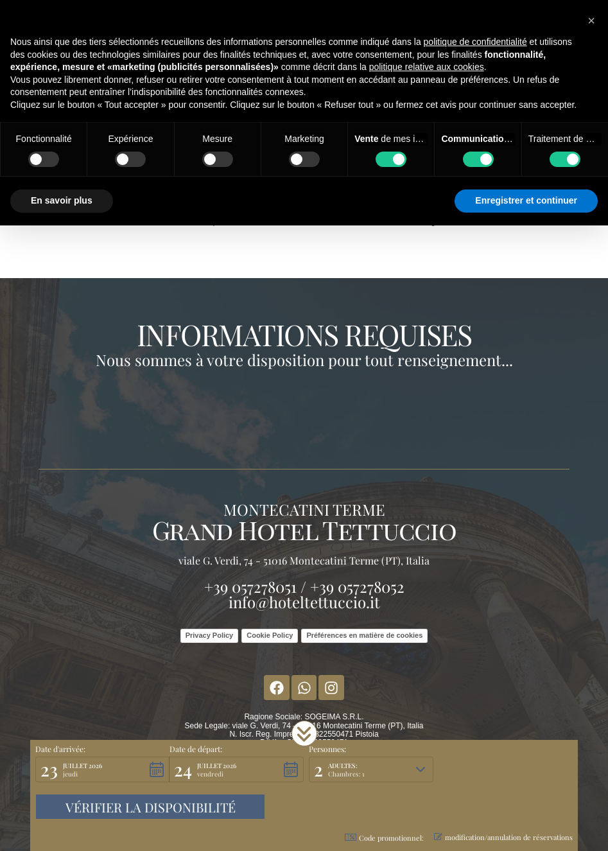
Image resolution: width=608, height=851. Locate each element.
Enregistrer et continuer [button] (526, 200)
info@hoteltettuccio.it (304, 602)
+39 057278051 (250, 586)
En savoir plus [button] (61, 200)
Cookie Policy (270, 635)
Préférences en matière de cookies (364, 635)
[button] (304, 733)
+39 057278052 (357, 586)
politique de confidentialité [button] (475, 42)
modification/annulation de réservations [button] (503, 837)
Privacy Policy (210, 635)
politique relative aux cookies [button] (426, 67)
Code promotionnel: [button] (384, 838)
